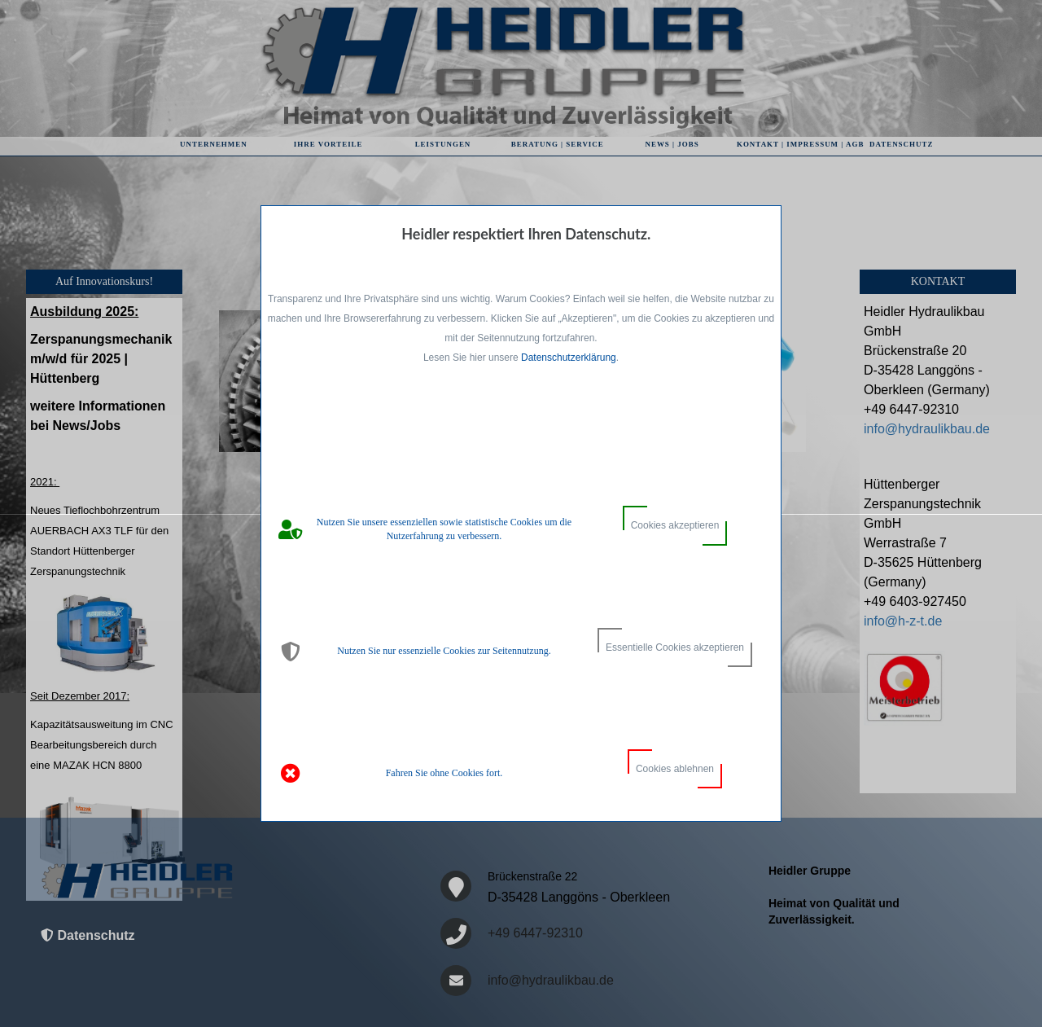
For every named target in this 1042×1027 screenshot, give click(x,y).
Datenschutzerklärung (568, 357)
